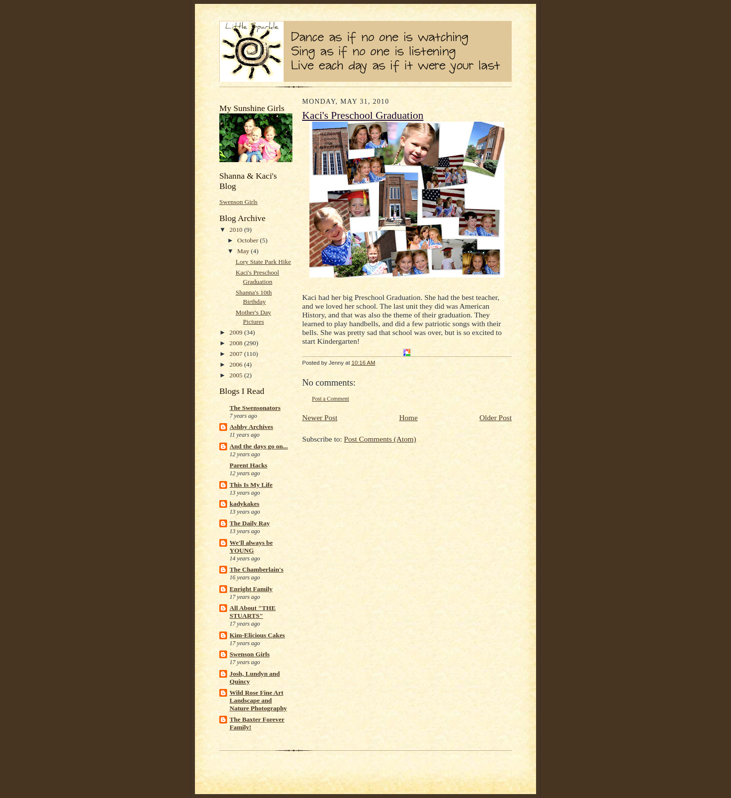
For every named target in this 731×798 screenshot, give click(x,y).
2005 (237, 375)
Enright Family (251, 589)
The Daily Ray (250, 523)
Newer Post (319, 417)
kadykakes (244, 503)
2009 (237, 332)
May (244, 251)
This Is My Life (251, 484)
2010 (237, 229)
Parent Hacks (249, 465)
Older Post (496, 417)
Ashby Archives (251, 426)
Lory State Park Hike (263, 261)
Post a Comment (330, 399)
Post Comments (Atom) (380, 439)
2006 (237, 364)
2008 (237, 343)
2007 (237, 353)
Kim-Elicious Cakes (257, 635)
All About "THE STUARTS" (253, 611)
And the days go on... (259, 446)
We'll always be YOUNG (251, 546)
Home (408, 417)
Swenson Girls (238, 201)
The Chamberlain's (257, 569)
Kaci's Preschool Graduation (362, 115)
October (248, 240)
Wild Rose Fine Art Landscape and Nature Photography (258, 700)
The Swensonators (255, 407)
